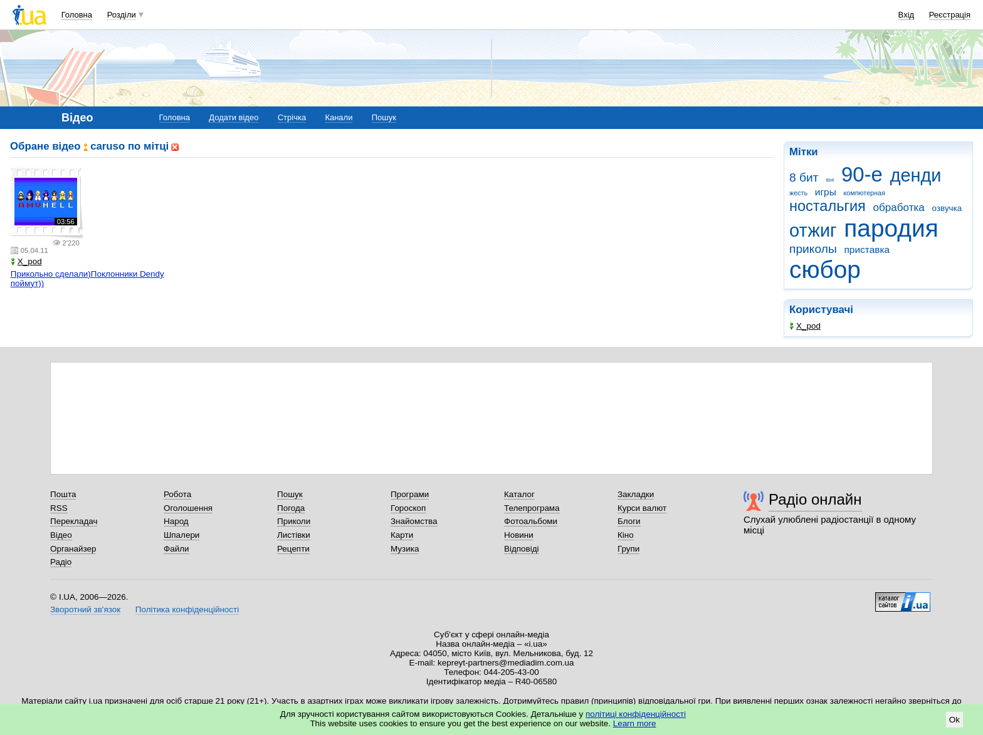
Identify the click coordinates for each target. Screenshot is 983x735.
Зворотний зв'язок (85, 609)
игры (825, 192)
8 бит (804, 177)
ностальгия (827, 206)
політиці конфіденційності (636, 714)
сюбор (825, 269)
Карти (402, 535)
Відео (61, 535)
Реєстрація (949, 14)
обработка (899, 207)
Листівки (293, 535)
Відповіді (521, 548)
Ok (954, 719)
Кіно (626, 535)
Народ (176, 521)
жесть (798, 193)
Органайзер (73, 548)
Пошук (384, 117)
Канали (338, 117)
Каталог (519, 494)
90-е (862, 174)
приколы (813, 248)
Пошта (63, 494)
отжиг (813, 230)
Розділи (121, 14)
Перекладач (73, 521)
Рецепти (293, 548)
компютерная (864, 193)
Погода (291, 508)
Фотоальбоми (530, 521)
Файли (176, 548)
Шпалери (181, 535)
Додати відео (233, 117)
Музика (405, 548)
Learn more (634, 723)
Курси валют (642, 508)
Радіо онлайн (815, 499)
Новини (519, 535)
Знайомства (414, 521)
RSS (59, 508)
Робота (177, 494)
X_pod (805, 326)
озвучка (947, 208)
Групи (628, 548)
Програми (410, 494)
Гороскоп (408, 508)
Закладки (636, 494)
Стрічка (292, 117)
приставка (867, 249)
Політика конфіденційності (187, 609)
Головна (76, 14)
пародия (891, 228)
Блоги (629, 521)
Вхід (906, 14)
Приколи (293, 521)
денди (916, 175)
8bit (830, 180)
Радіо (60, 562)
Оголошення (188, 508)
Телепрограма (532, 508)
